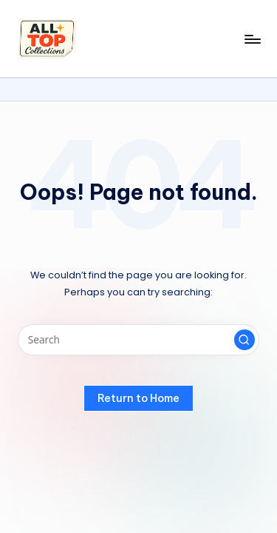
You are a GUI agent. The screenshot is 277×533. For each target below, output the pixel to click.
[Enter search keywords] (138, 339)
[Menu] (251, 39)
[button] (244, 339)
